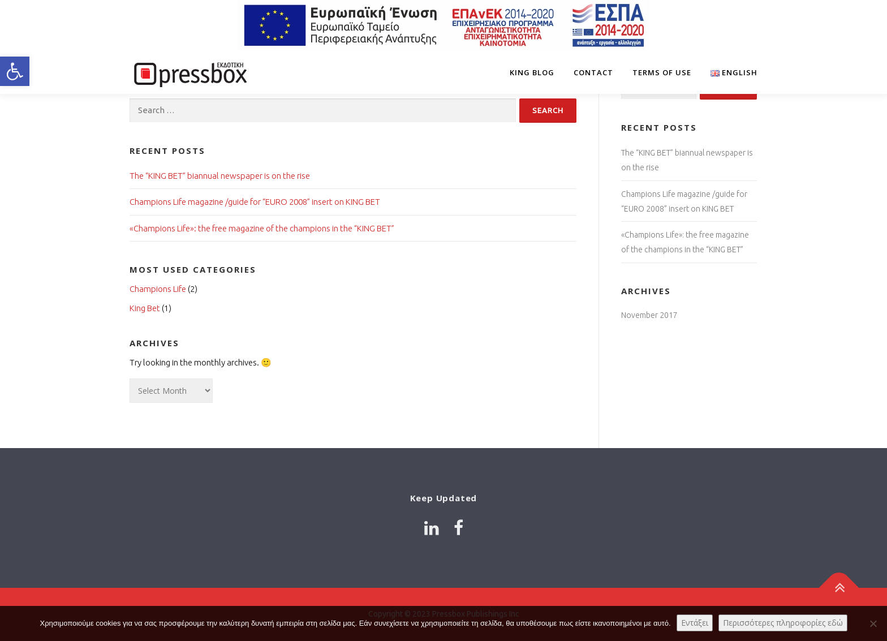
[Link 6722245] (189, 73)
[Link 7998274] (458, 527)
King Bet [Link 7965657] (145, 308)
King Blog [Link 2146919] (532, 72)
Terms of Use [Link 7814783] (661, 72)
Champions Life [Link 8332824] (158, 289)
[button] (14, 71)
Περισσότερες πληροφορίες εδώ (783, 622)
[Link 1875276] (839, 588)
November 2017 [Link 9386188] (649, 315)
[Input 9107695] (547, 110)
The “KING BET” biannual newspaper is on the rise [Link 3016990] (220, 175)
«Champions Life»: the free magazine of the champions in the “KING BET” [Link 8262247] (262, 228)
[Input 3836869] (323, 110)
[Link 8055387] (431, 527)
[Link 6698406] (729, 72)
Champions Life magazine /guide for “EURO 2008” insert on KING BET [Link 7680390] (255, 202)
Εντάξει (694, 622)
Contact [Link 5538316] (593, 72)
